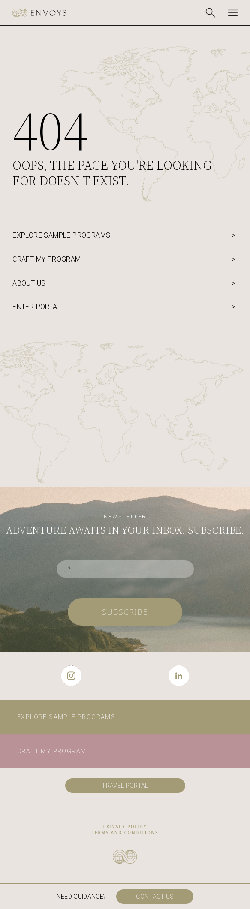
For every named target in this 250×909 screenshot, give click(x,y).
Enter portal (36, 307)
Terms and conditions (125, 832)
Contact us (155, 896)
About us (28, 283)
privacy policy (125, 826)
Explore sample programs (61, 235)
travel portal (125, 785)
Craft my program (46, 259)
